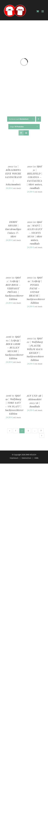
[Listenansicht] (26, 132)
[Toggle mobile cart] (37, 11)
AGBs (36, 458)
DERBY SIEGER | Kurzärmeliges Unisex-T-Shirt (13, 229)
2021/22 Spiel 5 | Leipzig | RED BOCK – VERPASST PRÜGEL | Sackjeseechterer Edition (14, 288)
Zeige (17, 126)
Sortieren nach (18, 119)
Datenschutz (26, 458)
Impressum (14, 458)
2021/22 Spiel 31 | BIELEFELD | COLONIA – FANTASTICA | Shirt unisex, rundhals (35, 177)
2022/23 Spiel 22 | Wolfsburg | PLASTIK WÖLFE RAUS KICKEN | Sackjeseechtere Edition (35, 349)
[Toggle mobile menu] (42, 11)
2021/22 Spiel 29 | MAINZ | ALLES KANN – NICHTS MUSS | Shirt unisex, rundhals (34, 232)
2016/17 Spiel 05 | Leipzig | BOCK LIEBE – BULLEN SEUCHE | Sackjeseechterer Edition (14, 347)
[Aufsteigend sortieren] (38, 119)
